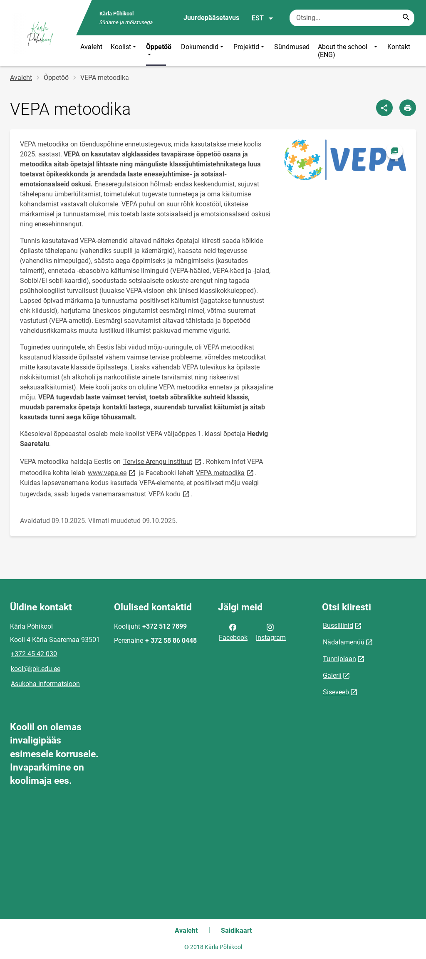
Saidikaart (236, 930)
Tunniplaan (339, 659)
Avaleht (91, 47)
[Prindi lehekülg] (407, 107)
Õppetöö (158, 51)
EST (263, 18)
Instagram (271, 632)
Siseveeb (336, 692)
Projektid (249, 51)
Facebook (233, 632)
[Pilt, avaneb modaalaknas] (345, 159)
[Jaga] (384, 107)
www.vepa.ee (112, 472)
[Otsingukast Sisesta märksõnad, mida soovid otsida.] (352, 18)
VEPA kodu (170, 493)
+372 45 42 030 (34, 654)
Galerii (332, 675)
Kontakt (398, 47)
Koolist (124, 51)
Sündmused (292, 47)
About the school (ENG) (348, 51)
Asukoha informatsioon (45, 684)
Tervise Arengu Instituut (163, 461)
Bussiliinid (338, 625)
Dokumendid (203, 51)
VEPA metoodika (225, 472)
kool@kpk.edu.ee (35, 669)
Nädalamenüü (343, 642)
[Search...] (406, 18)
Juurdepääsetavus (211, 18)
